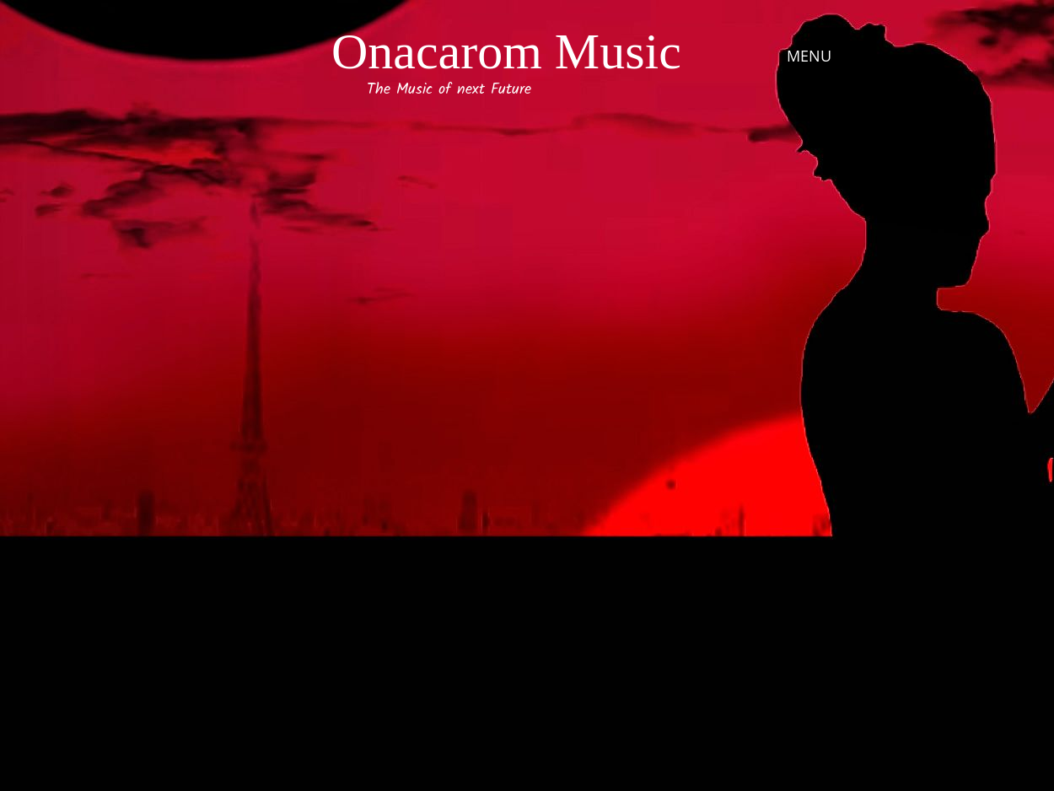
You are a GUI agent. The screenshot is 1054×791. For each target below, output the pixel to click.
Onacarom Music (506, 51)
